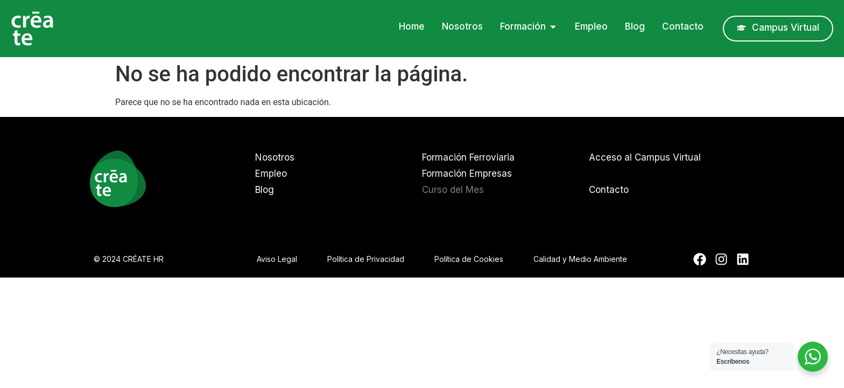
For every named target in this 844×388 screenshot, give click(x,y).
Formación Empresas (467, 173)
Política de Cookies (468, 259)
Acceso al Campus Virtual (645, 157)
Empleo (271, 173)
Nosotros (274, 157)
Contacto (609, 189)
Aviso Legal (277, 259)
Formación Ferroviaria (468, 157)
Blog (264, 189)
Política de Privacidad (365, 259)
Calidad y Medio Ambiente (580, 259)
